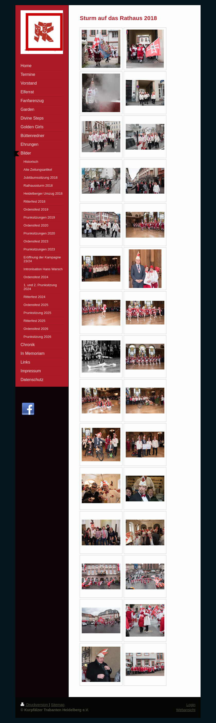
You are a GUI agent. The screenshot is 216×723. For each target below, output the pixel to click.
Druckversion (35, 705)
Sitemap (58, 705)
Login (190, 705)
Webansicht (185, 710)
